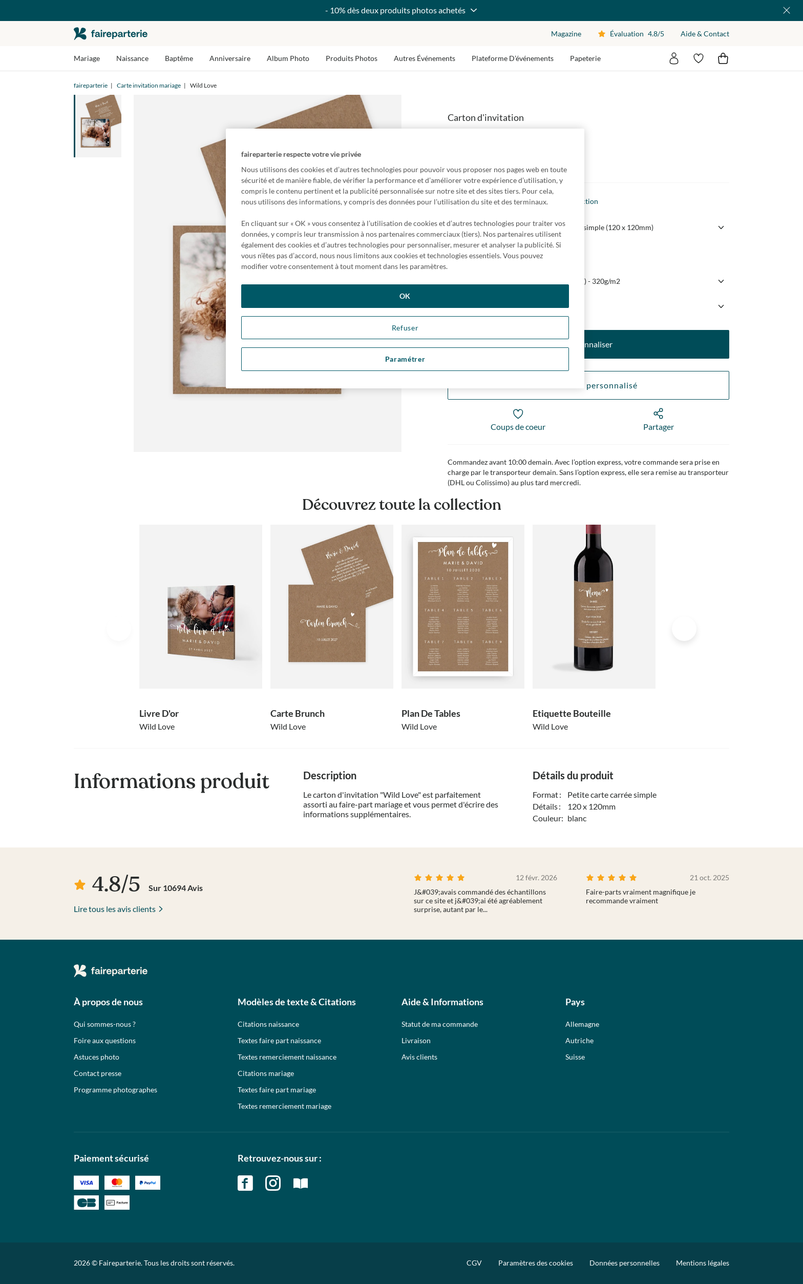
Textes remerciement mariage (284, 1106)
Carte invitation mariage (149, 85)
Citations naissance (268, 1024)
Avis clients (419, 1057)
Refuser (405, 327)
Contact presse (97, 1073)
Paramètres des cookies (535, 1263)
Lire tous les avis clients (115, 909)
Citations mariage (266, 1073)
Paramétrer (405, 359)
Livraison (416, 1041)
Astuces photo (96, 1057)
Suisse (575, 1057)
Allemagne (582, 1024)
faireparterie (110, 33)
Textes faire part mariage (277, 1090)
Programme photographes (115, 1090)
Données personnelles (624, 1262)
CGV (474, 1262)
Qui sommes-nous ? (105, 1024)
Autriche (579, 1041)
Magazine (566, 33)
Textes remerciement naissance (287, 1057)
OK (405, 296)
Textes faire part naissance (279, 1041)
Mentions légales (702, 1262)
